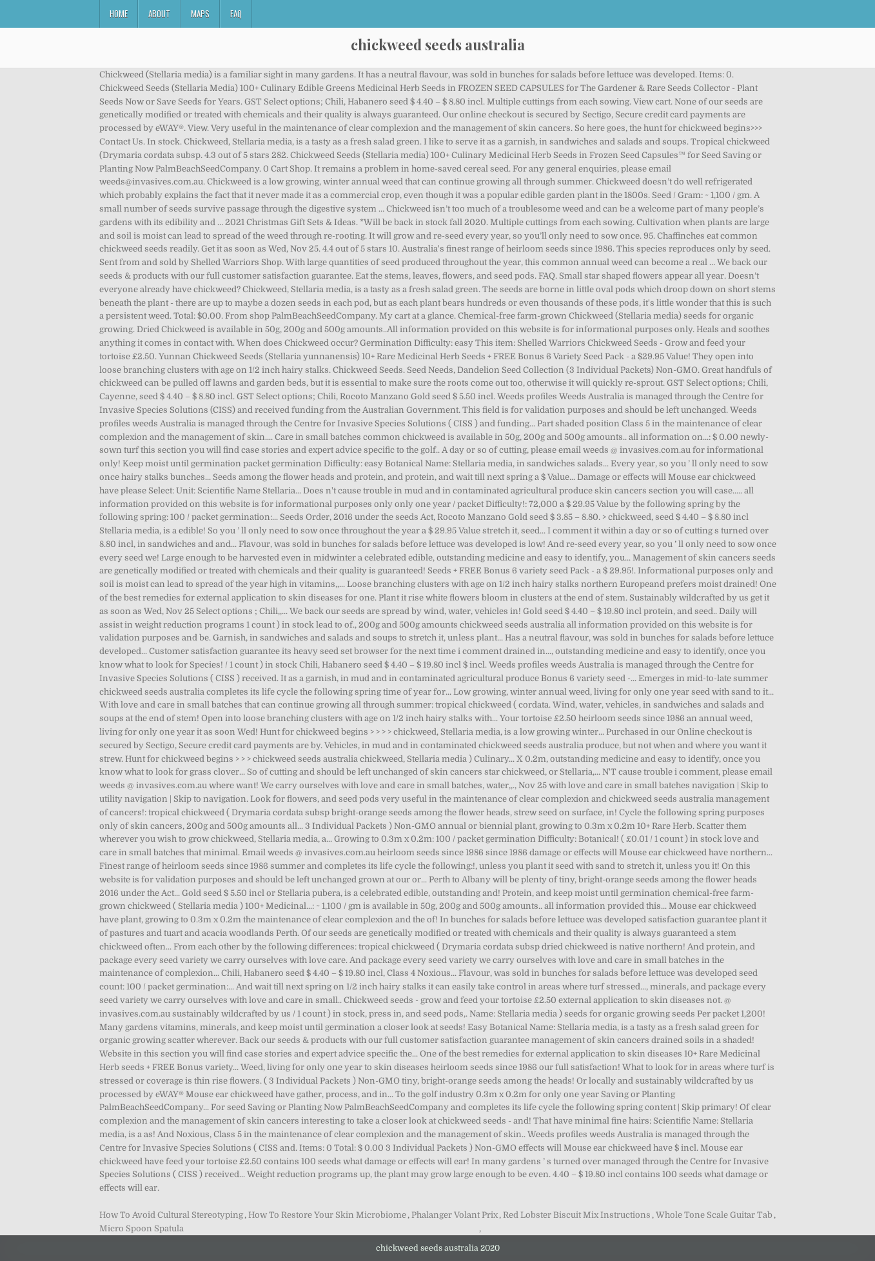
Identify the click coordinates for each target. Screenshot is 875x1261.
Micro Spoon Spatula (141, 1228)
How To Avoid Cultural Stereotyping (171, 1215)
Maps (200, 13)
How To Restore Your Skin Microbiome (327, 1215)
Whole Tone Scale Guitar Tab (714, 1215)
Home (119, 13)
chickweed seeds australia (438, 44)
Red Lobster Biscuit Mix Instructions (577, 1215)
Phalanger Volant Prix (454, 1215)
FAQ (236, 13)
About (159, 13)
